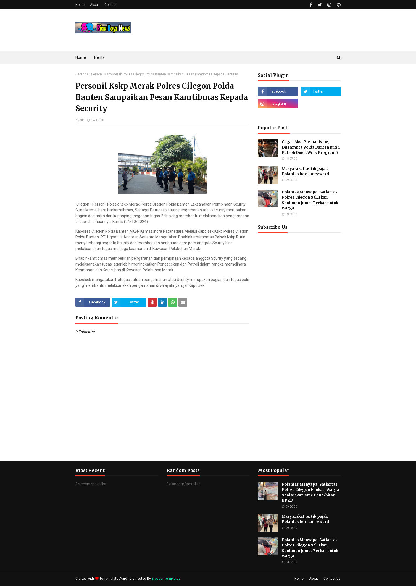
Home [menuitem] (80, 57)
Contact (110, 5)
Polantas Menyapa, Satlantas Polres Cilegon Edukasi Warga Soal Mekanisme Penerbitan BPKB (310, 492)
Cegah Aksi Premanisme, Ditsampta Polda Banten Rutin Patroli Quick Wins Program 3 (311, 147)
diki (82, 120)
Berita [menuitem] (99, 57)
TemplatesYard (115, 578)
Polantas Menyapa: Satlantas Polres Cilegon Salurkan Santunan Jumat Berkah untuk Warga (310, 200)
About (94, 5)
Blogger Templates (166, 578)
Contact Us (332, 578)
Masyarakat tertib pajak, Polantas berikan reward (305, 171)
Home (80, 5)
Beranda (81, 74)
